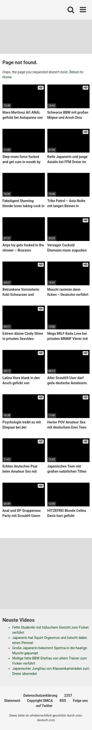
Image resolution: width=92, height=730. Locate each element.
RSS (63, 701)
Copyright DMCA (40, 701)
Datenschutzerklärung (40, 695)
